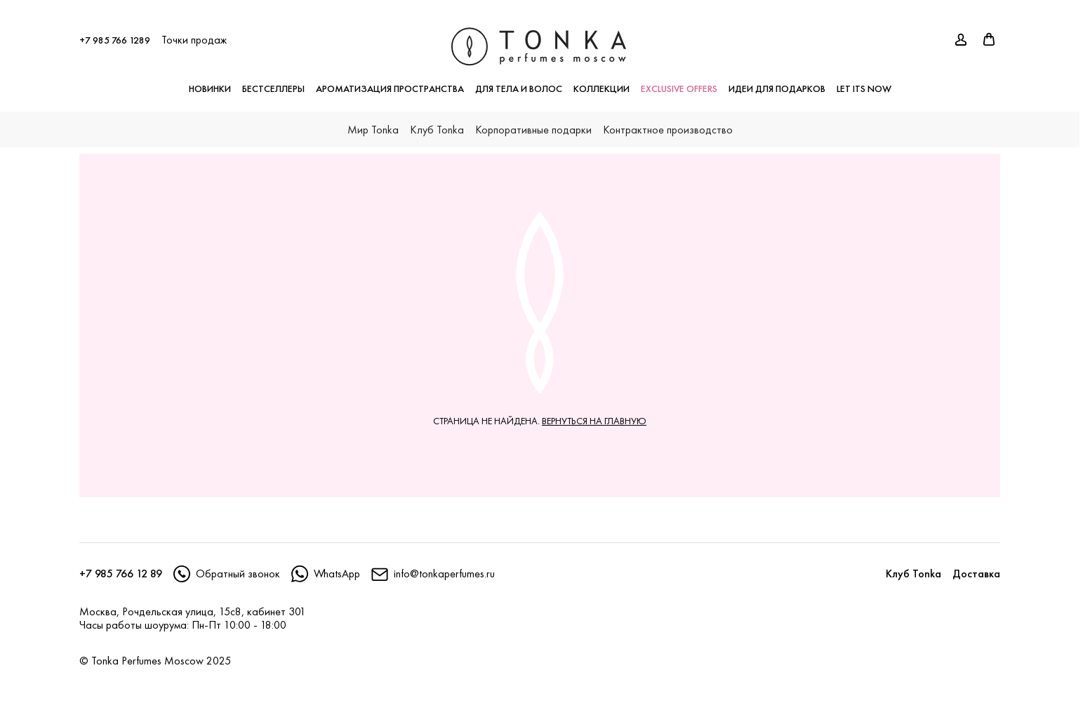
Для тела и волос (518, 81)
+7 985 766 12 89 (120, 573)
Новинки (210, 81)
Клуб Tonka (437, 122)
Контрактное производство (668, 122)
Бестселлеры (273, 81)
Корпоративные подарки (533, 122)
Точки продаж (194, 32)
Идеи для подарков (777, 81)
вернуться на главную (594, 420)
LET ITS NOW (864, 81)
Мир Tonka (373, 122)
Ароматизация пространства (390, 81)
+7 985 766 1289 (114, 33)
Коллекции (601, 81)
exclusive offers (679, 81)
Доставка (976, 573)
